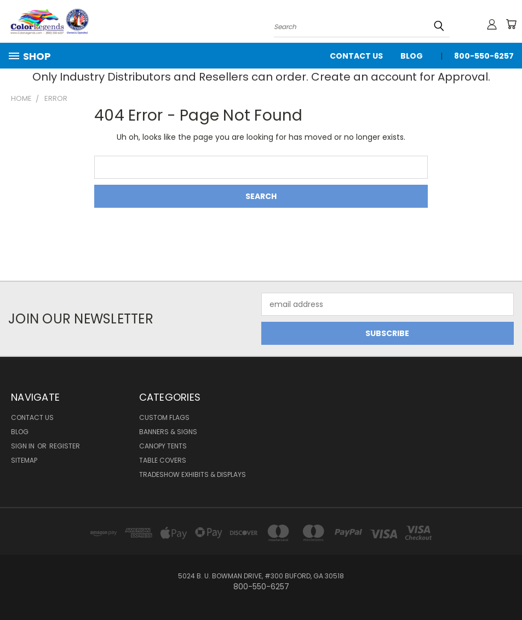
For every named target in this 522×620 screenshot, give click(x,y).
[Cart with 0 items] (511, 24)
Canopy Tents (163, 446)
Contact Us (356, 55)
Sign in (23, 446)
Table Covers (162, 460)
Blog (411, 55)
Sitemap (24, 460)
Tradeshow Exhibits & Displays (192, 474)
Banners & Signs (168, 431)
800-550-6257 (484, 55)
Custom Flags (164, 417)
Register (64, 446)
